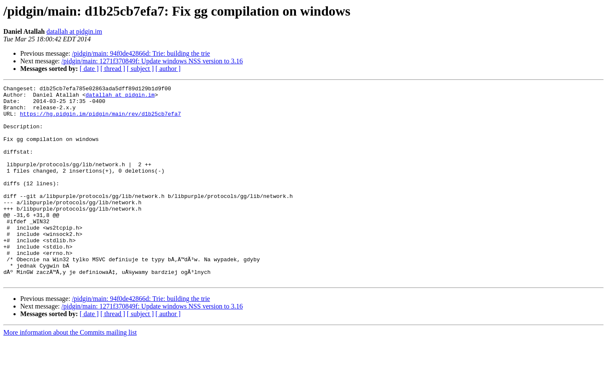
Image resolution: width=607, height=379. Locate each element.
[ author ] (168, 68)
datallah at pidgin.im (74, 31)
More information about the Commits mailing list (70, 371)
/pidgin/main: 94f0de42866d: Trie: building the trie (141, 53)
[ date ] (89, 68)
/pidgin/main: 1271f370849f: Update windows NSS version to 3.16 (152, 61)
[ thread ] (112, 68)
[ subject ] (140, 68)
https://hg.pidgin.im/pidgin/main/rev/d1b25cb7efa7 (100, 120)
